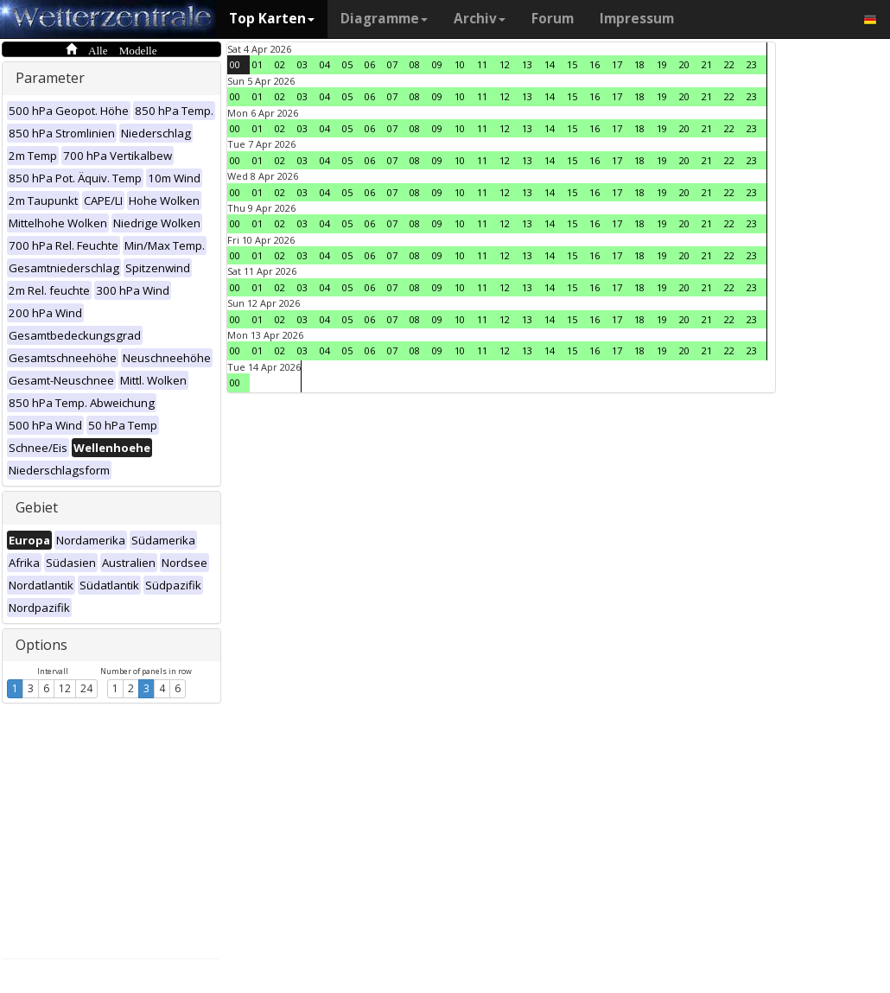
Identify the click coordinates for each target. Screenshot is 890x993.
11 (482, 64)
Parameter (50, 77)
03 (302, 64)
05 (347, 64)
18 (639, 64)
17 (617, 64)
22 (729, 64)
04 (325, 64)
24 (86, 688)
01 (257, 64)
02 (280, 64)
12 (65, 688)
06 (370, 64)
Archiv (479, 19)
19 (662, 64)
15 (572, 64)
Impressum (637, 19)
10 (460, 64)
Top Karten (272, 19)
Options (41, 644)
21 (707, 64)
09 (437, 64)
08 (415, 64)
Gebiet (37, 507)
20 (684, 64)
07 (392, 64)
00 (235, 64)
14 (549, 64)
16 (594, 64)
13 (527, 64)
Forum (552, 19)
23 (752, 64)
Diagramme (384, 19)
